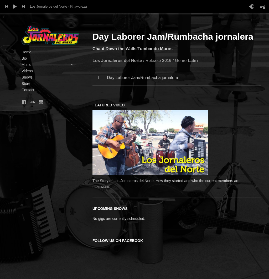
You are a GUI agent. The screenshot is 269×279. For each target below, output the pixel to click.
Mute (251, 6)
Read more (101, 186)
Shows (27, 77)
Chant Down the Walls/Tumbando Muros (132, 49)
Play (15, 6)
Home (26, 52)
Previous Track (6, 6)
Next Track (23, 6)
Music (50, 64)
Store (26, 83)
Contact (28, 90)
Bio (24, 58)
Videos (27, 71)
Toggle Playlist (262, 6)
